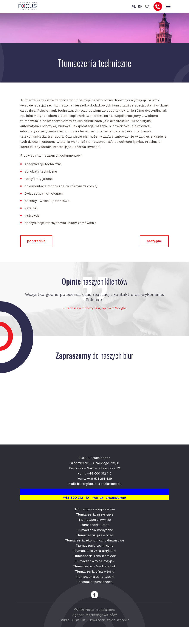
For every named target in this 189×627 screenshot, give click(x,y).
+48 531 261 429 (99, 479)
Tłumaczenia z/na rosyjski (94, 561)
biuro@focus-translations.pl (99, 484)
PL (134, 6)
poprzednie (36, 241)
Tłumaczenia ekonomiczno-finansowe (94, 540)
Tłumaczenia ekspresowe (94, 509)
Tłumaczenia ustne (94, 525)
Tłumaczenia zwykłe (94, 520)
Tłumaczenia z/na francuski (94, 566)
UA (147, 6)
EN (140, 6)
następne (154, 241)
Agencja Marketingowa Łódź (94, 615)
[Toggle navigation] (168, 7)
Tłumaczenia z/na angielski (94, 551)
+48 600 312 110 (99, 473)
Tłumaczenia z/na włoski (94, 571)
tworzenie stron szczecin (109, 620)
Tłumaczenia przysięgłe (94, 514)
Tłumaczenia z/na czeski (94, 577)
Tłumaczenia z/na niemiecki (94, 556)
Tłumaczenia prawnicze (94, 535)
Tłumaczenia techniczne (94, 546)
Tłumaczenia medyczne (94, 530)
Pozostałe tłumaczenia (94, 582)
